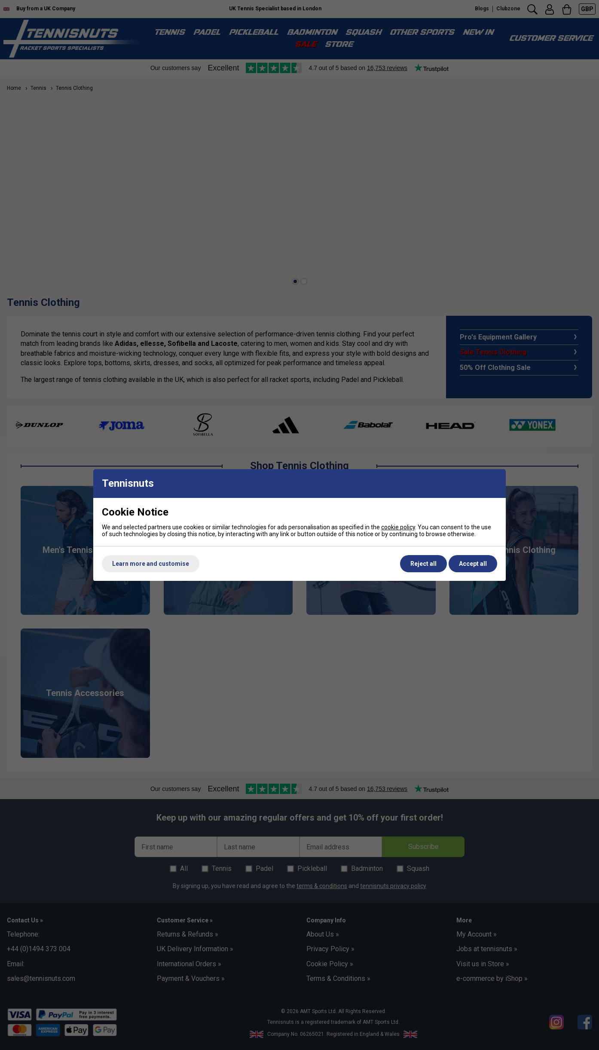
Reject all (423, 563)
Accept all (473, 563)
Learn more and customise (150, 563)
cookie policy (398, 527)
